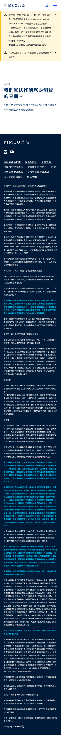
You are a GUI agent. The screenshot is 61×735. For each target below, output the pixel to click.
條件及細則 (31, 162)
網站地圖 (32, 176)
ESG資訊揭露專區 (13, 176)
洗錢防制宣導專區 (14, 167)
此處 (47, 53)
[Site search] (46, 5)
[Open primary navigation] (55, 5)
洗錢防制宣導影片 (37, 167)
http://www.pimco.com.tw (21, 668)
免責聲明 (46, 162)
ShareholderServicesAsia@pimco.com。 (28, 45)
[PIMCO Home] (14, 5)
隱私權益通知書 (12, 162)
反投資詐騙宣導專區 (38, 172)
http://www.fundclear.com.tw (15, 671)
